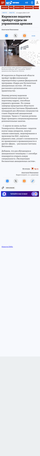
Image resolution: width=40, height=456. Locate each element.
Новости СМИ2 (7, 247)
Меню (2, 3)
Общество (12, 12)
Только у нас (19, 7)
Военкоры (28, 7)
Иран (11, 7)
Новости (5, 7)
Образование (10, 188)
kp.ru (36, 169)
